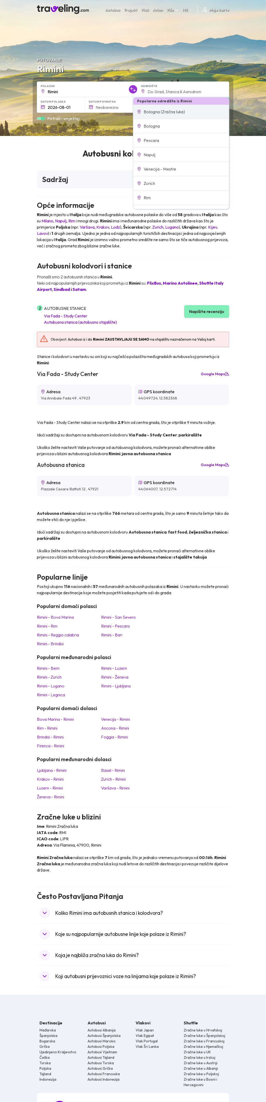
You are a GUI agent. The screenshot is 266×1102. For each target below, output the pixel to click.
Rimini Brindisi (50, 643)
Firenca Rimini (50, 745)
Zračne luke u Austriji (200, 1063)
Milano (47, 220)
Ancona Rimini (115, 728)
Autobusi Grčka (100, 1068)
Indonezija (47, 1079)
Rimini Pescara (115, 626)
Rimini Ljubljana (116, 685)
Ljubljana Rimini (51, 770)
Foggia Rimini (114, 737)
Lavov (42, 233)
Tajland (45, 1074)
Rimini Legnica (51, 694)
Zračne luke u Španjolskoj (204, 1035)
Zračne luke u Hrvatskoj (203, 1030)
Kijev (212, 227)
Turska (45, 1063)
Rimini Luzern (114, 668)
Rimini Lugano (50, 685)
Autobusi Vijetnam (102, 1052)
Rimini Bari (111, 634)
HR (188, 9)
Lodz (115, 227)
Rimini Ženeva (114, 677)
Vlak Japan (145, 1030)
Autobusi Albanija (102, 1030)
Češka (44, 1057)
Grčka (44, 1046)
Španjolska (48, 1035)
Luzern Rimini (50, 788)
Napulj (60, 220)
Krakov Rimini (50, 779)
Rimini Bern (48, 668)
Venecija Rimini (115, 719)
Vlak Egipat (145, 1035)
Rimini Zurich (49, 677)
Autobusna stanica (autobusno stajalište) (80, 322)
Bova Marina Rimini (55, 719)
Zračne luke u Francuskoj (204, 1041)
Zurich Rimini (113, 779)
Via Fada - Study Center (65, 315)
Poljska (45, 1068)
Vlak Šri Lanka (147, 1046)
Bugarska (47, 1041)
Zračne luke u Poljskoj (201, 1074)
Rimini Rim (47, 626)
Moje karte (215, 10)
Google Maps (215, 374)
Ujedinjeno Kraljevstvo (57, 1052)
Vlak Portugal (147, 1041)
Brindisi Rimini (50, 737)
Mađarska (47, 1030)
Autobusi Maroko (102, 1041)
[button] (181, 112)
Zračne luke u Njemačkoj (203, 1046)
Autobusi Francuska (104, 1074)
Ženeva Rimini (50, 796)
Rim (71, 220)
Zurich (157, 227)
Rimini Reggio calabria (58, 634)
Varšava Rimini (115, 788)
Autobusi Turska (101, 1063)
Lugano (172, 227)
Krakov (102, 227)
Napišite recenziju (206, 311)
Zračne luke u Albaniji (201, 1068)
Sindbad (62, 289)
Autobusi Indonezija (103, 1079)
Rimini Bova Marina (55, 617)
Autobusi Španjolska (104, 1035)
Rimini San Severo (118, 617)
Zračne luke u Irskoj (199, 1057)
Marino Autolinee (180, 283)
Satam (79, 289)
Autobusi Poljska (101, 1046)
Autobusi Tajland (101, 1057)
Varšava (87, 227)
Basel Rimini (113, 770)
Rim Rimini (47, 728)
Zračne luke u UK (197, 1052)
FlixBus (154, 283)
